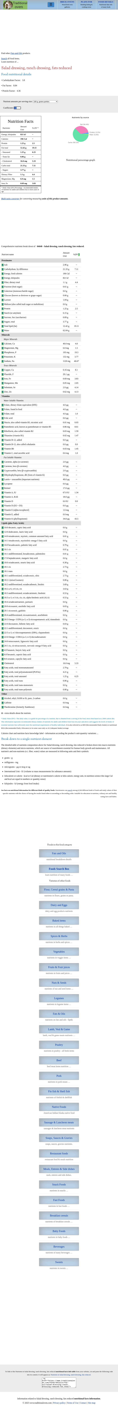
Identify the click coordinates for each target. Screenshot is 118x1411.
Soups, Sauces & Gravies (59, 1137)
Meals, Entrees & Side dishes (59, 1169)
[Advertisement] (59, 29)
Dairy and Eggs (59, 905)
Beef (59, 1060)
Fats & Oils (59, 1013)
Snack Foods (59, 1184)
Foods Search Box (59, 868)
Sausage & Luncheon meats (59, 1122)
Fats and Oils (59, 853)
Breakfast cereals (59, 1215)
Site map (91, 1405)
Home (15, 5)
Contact (83, 1405)
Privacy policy (59, 1405)
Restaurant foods (59, 1153)
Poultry (59, 1044)
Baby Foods (59, 1231)
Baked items (59, 920)
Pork (59, 1075)
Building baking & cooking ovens (86, 4)
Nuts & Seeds (59, 982)
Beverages (58, 1246)
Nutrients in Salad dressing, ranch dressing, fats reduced (70, 1375)
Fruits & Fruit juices (59, 967)
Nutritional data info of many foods (105, 4)
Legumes (59, 998)
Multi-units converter (10, 199)
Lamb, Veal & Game (59, 1029)
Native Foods (59, 1106)
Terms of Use (72, 1405)
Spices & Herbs (59, 936)
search (70, 790)
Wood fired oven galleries (67, 4)
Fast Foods (59, 1200)
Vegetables (59, 951)
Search (4, 58)
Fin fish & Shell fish (59, 1091)
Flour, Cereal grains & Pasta (59, 889)
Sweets (59, 1262)
